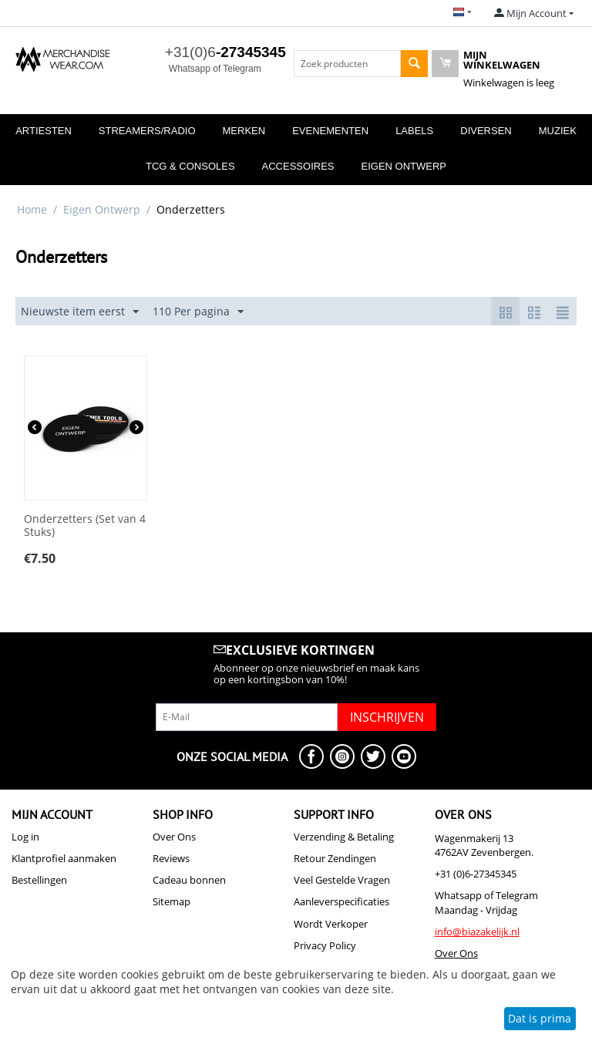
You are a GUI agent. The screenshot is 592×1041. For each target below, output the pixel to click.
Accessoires (298, 166)
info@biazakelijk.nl (477, 931)
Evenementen (330, 130)
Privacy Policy (325, 945)
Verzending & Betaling (344, 837)
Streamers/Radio (147, 130)
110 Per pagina (198, 312)
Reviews (171, 858)
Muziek (558, 130)
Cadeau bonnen (189, 880)
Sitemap (171, 901)
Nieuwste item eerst (80, 312)
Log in (25, 837)
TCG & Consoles (190, 166)
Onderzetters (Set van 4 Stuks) (85, 526)
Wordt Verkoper (331, 924)
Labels (414, 130)
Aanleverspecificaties (341, 901)
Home (32, 209)
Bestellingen (39, 880)
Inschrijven (387, 717)
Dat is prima (539, 1018)
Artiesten (43, 130)
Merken (244, 130)
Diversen (485, 130)
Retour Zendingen (335, 858)
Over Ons (174, 837)
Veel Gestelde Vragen (342, 880)
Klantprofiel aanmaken (64, 858)
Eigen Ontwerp (403, 166)
